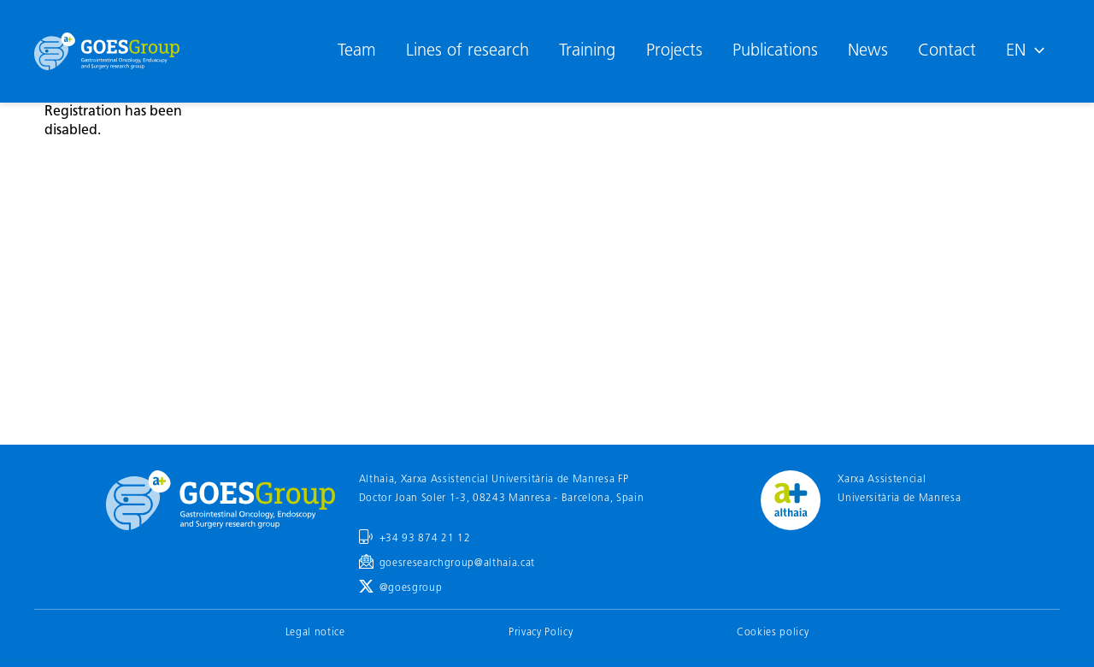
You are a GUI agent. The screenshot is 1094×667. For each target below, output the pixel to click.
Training (587, 51)
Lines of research (467, 51)
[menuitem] (1025, 51)
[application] (1035, 51)
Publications (775, 51)
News (868, 51)
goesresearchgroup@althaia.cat (457, 563)
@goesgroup (411, 588)
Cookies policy (773, 633)
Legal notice (315, 633)
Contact (947, 51)
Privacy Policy (541, 633)
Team (357, 51)
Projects (674, 51)
